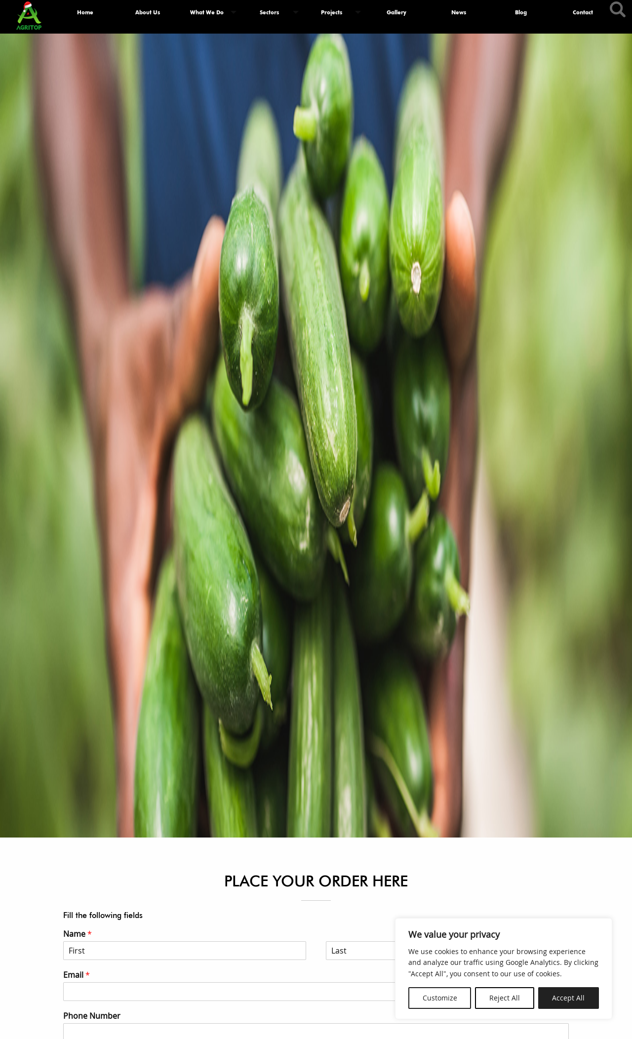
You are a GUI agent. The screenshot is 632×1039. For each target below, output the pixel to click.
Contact (583, 12)
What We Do (207, 12)
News (458, 12)
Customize (440, 997)
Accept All (568, 997)
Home (85, 12)
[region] (503, 968)
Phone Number (91, 1016)
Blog (521, 12)
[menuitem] (85, 12)
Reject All (504, 997)
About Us (147, 12)
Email (76, 975)
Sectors (269, 12)
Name (77, 934)
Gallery (396, 12)
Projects (331, 12)
